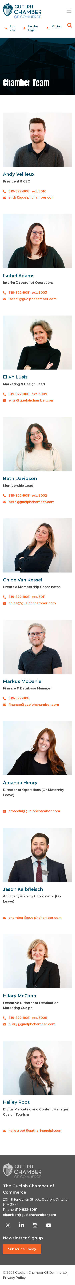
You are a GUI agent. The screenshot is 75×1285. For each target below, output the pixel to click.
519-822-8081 (20, 698)
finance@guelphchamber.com (34, 705)
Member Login (33, 28)
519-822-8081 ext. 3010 (27, 191)
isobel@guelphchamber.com (33, 299)
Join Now (12, 28)
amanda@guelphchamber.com (34, 811)
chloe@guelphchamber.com (32, 603)
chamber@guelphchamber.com (35, 918)
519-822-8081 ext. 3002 (28, 495)
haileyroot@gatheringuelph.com (35, 1130)
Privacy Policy (14, 1278)
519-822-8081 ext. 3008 (28, 1018)
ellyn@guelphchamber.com (31, 400)
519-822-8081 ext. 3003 (28, 292)
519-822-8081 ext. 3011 (27, 597)
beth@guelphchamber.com (31, 502)
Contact (57, 26)
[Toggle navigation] (67, 11)
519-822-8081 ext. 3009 (28, 394)
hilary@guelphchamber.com (32, 1024)
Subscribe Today (22, 1249)
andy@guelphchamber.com (32, 197)
